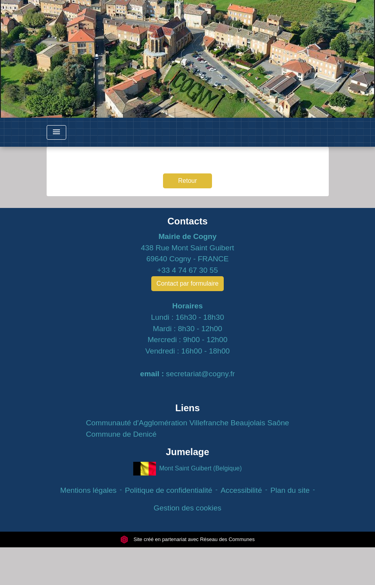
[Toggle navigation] (56, 132)
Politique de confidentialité (168, 490)
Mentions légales (88, 490)
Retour (187, 180)
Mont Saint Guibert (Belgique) (187, 469)
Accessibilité (241, 490)
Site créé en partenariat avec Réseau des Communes (187, 539)
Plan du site (290, 490)
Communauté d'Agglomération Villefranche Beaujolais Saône (187, 423)
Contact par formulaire (187, 283)
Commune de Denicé (121, 434)
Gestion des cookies (187, 508)
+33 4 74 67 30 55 (187, 270)
